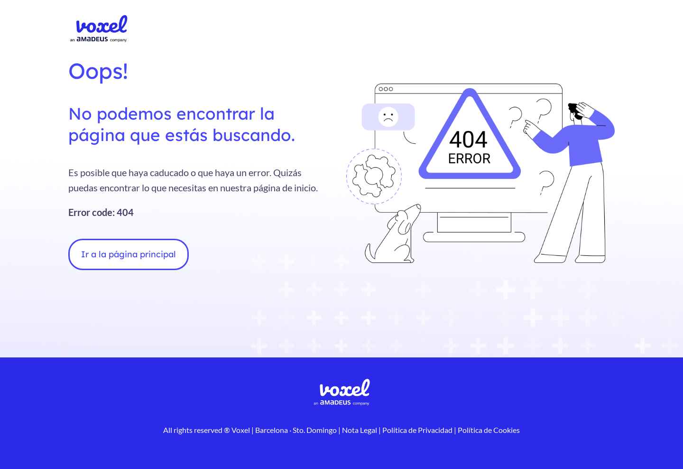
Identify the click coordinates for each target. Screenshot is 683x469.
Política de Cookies (488, 429)
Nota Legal (359, 429)
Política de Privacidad (416, 429)
